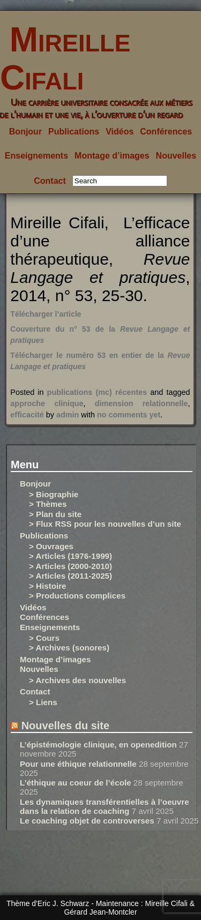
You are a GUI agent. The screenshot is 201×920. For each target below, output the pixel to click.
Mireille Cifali (65, 58)
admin (67, 414)
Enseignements (36, 155)
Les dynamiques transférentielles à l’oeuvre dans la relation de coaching (104, 806)
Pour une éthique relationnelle (78, 763)
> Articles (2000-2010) (70, 566)
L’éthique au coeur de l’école (75, 782)
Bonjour (25, 131)
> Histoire (47, 585)
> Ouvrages (51, 546)
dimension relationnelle (141, 403)
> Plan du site (55, 514)
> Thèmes (48, 503)
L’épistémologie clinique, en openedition (98, 744)
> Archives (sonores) (69, 647)
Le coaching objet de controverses (87, 820)
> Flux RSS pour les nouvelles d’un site (105, 523)
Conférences (166, 131)
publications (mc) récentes (97, 392)
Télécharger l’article (45, 314)
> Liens (43, 702)
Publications (73, 131)
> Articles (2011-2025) (70, 575)
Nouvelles (176, 155)
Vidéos (119, 131)
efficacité (26, 414)
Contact (50, 180)
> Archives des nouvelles (77, 680)
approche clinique (46, 403)
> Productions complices (77, 595)
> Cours (44, 637)
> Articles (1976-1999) (70, 555)
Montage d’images (112, 155)
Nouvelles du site (65, 725)
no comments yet (128, 414)
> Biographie (53, 494)
